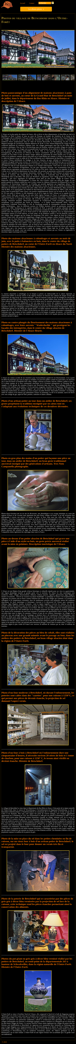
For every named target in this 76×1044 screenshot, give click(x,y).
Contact (31, 3)
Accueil (22, 3)
